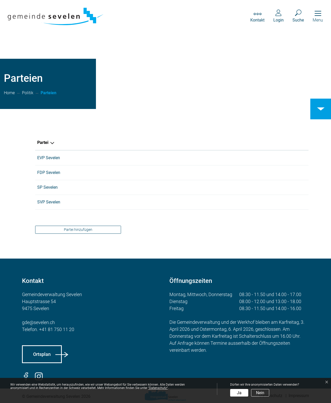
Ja (239, 392)
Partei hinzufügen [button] (78, 230)
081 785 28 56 (117, 187)
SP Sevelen (47, 187)
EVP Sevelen (48, 157)
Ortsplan (42, 354)
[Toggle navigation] (317, 16)
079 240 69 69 (117, 172)
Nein (260, 392)
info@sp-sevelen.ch (197, 187)
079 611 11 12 (117, 202)
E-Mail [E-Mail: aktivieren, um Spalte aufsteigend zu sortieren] (185, 142)
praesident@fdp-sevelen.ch (203, 172)
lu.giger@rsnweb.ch (197, 202)
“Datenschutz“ (158, 388)
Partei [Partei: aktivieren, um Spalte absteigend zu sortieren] (42, 142)
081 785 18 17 (117, 157)
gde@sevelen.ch (38, 322)
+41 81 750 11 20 (56, 329)
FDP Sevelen (48, 172)
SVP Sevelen (48, 202)
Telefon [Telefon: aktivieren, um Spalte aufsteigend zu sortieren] (111, 142)
